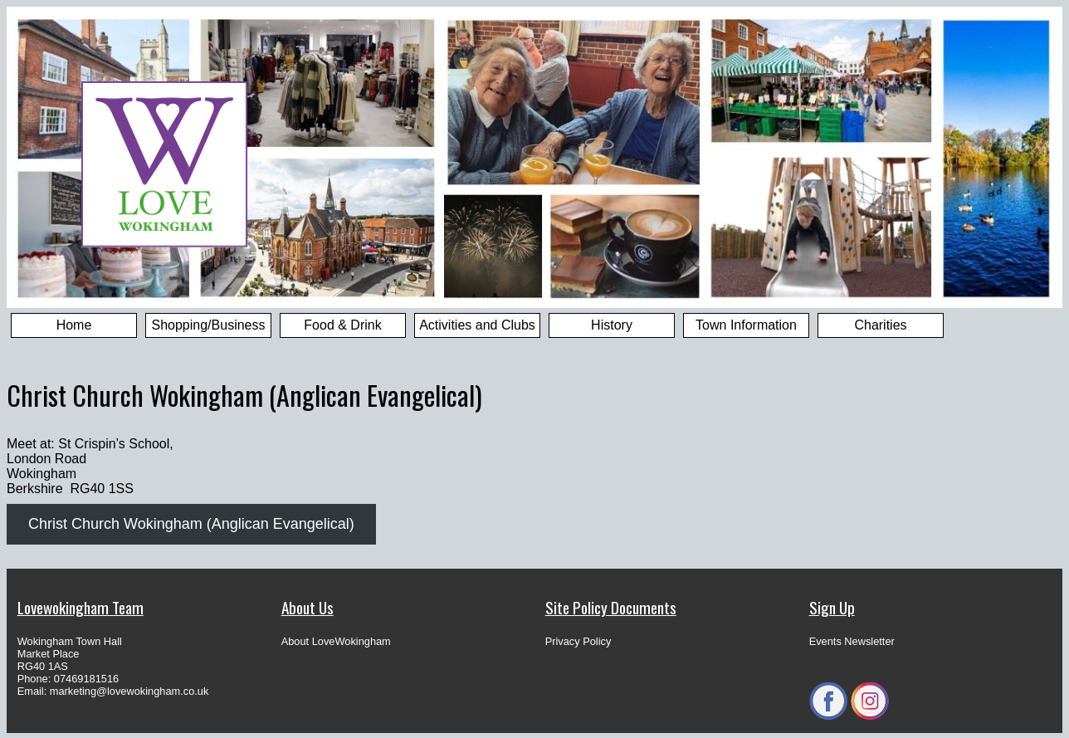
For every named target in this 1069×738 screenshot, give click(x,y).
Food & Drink (342, 325)
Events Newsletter (852, 641)
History (611, 325)
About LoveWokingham (336, 641)
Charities (880, 325)
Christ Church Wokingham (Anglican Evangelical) (191, 524)
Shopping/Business (209, 325)
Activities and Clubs (477, 325)
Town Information (746, 325)
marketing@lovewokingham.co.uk (129, 691)
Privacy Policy (578, 641)
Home (74, 325)
